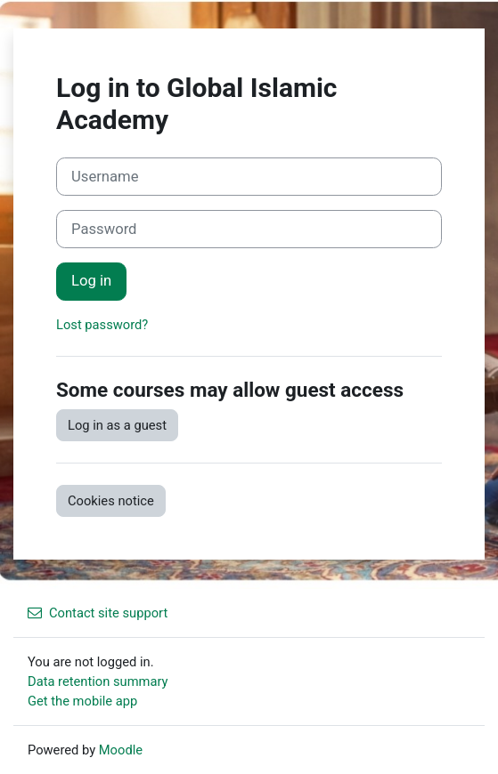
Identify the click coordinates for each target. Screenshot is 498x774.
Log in (91, 280)
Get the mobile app (82, 701)
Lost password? (102, 325)
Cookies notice (111, 501)
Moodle (121, 750)
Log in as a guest (117, 425)
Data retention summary (98, 681)
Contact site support (97, 613)
